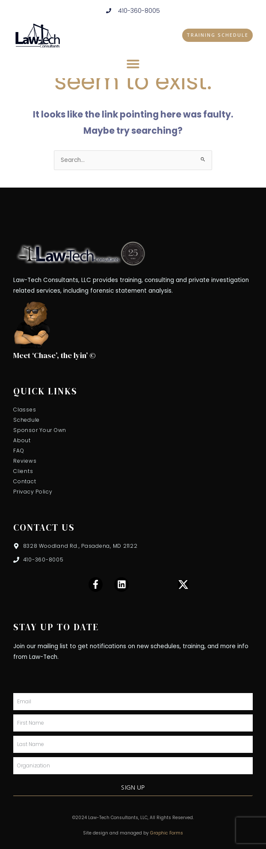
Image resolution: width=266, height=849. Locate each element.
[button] (133, 63)
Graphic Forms (166, 833)
